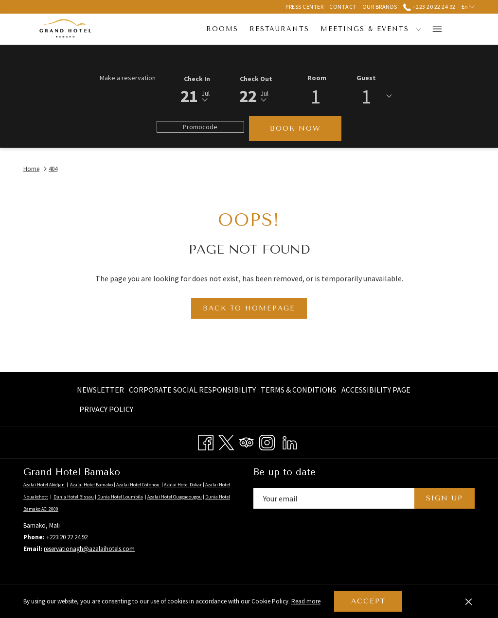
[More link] (434, 29)
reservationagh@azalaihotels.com (89, 549)
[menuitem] (163, 29)
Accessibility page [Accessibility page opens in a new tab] (375, 391)
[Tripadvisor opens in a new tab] (246, 441)
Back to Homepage (249, 308)
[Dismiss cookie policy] (468, 601)
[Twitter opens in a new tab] (226, 441)
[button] (197, 88)
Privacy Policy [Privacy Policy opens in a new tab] (106, 411)
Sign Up (444, 498)
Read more (306, 602)
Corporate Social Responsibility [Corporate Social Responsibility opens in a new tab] (192, 391)
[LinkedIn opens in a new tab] (290, 441)
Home (31, 169)
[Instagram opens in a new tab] (267, 441)
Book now (295, 128)
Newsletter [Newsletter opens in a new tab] (100, 391)
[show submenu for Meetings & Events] (360, 29)
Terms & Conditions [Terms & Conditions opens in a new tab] (299, 391)
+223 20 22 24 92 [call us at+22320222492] (429, 6)
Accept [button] (368, 601)
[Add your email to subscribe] (333, 498)
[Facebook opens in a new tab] (205, 441)
